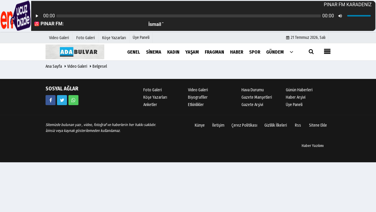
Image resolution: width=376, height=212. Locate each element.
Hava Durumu (252, 89)
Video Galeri (77, 66)
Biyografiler (198, 97)
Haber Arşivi (296, 97)
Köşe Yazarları (155, 97)
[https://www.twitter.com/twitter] (62, 100)
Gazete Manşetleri (256, 97)
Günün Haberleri (299, 89)
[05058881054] (73, 100)
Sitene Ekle (318, 125)
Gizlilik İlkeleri (275, 125)
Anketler (150, 104)
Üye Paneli (141, 37)
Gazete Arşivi (252, 104)
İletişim (218, 125)
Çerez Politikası (244, 125)
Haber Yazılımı (313, 145)
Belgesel (100, 66)
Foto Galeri (152, 89)
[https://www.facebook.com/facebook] (51, 100)
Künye (200, 125)
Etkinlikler (196, 104)
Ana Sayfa (54, 66)
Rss (298, 125)
